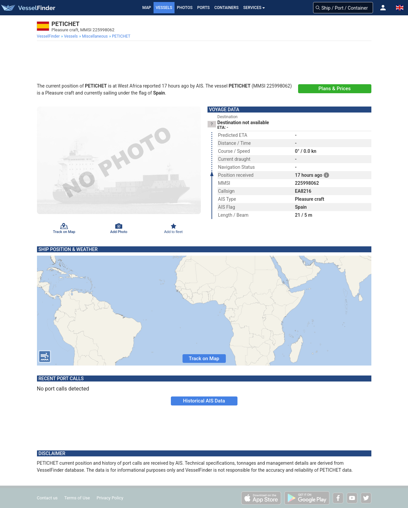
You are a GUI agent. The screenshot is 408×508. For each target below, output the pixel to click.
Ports (203, 7)
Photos (185, 7)
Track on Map (204, 359)
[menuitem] (49, 36)
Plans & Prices (334, 89)
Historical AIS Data (204, 401)
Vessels (164, 7)
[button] (383, 7)
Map (146, 7)
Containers (226, 7)
